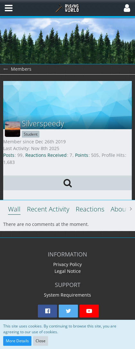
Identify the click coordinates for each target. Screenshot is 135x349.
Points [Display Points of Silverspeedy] (81, 155)
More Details (17, 341)
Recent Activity (48, 209)
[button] (8, 8)
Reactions (90, 209)
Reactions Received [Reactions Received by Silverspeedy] (46, 155)
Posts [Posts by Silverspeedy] (8, 155)
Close (41, 341)
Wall (14, 209)
